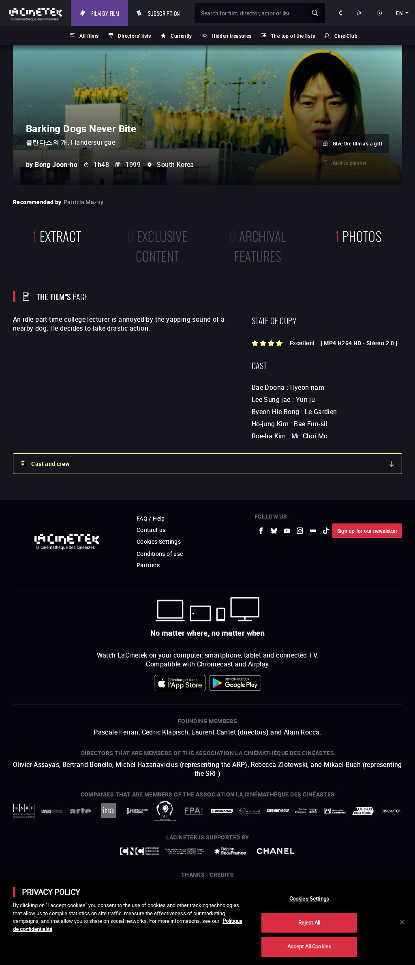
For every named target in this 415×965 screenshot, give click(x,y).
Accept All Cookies (309, 946)
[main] (207, 922)
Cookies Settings (309, 898)
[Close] (402, 922)
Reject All (309, 922)
